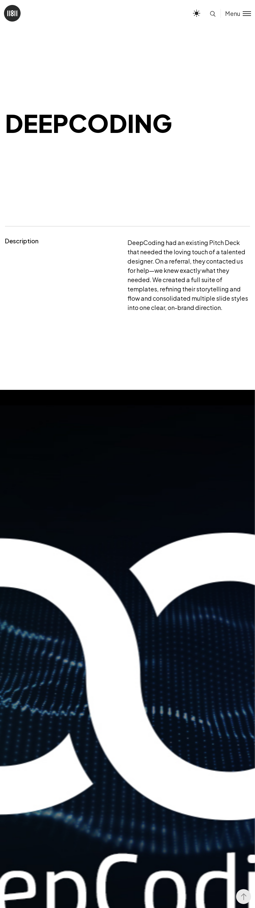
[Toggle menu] (235, 13)
